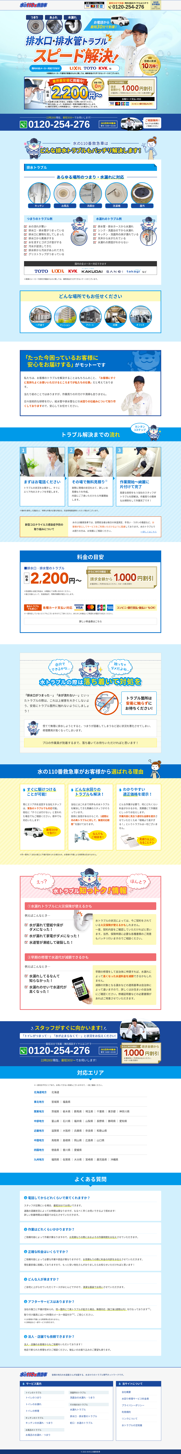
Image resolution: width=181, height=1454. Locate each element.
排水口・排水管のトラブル (83, 1416)
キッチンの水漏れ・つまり (39, 1422)
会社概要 (126, 1392)
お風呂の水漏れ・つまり (38, 1434)
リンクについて (130, 1418)
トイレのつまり (33, 1397)
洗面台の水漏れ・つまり (82, 1397)
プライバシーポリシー (133, 1405)
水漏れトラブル (78, 1409)
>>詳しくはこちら (149, 532)
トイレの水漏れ (33, 1404)
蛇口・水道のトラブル (81, 1422)
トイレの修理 (32, 1410)
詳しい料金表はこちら (90, 621)
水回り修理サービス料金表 (135, 1398)
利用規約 (126, 1412)
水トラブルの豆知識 (132, 1425)
